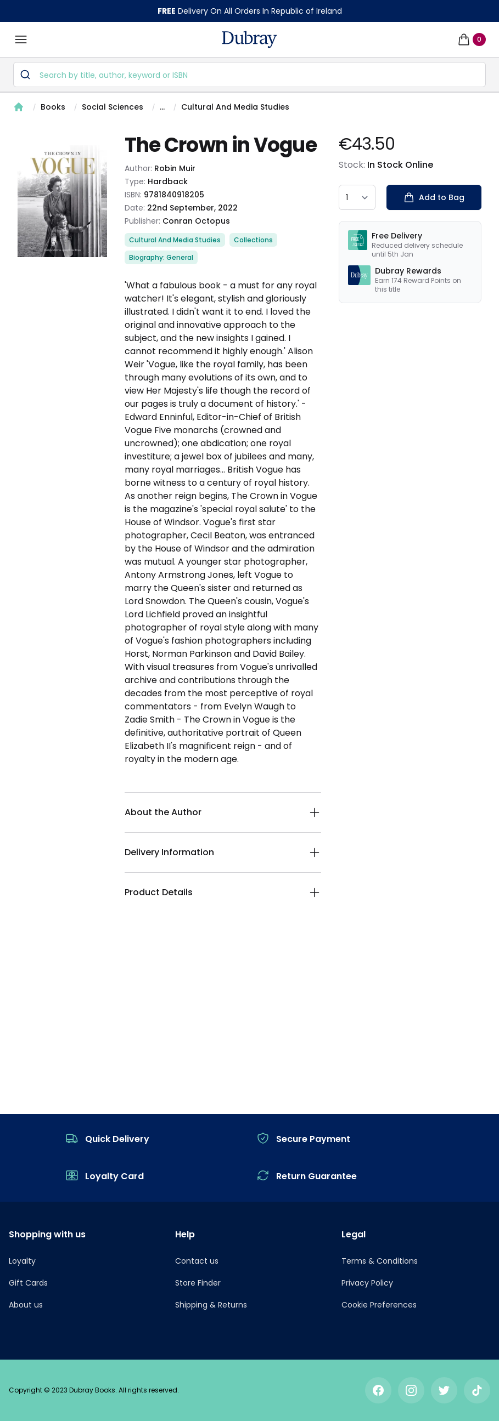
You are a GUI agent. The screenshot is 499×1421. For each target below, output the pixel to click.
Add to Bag (433, 197)
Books (53, 106)
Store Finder (198, 1282)
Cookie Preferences (379, 1304)
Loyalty (22, 1260)
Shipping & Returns (211, 1304)
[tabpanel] (62, 201)
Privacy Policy (367, 1282)
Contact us (196, 1260)
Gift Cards (28, 1282)
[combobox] (249, 74)
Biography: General (161, 257)
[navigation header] (249, 39)
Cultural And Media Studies (235, 106)
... (162, 106)
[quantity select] (357, 197)
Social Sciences (112, 106)
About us (26, 1304)
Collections (253, 240)
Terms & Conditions (379, 1260)
